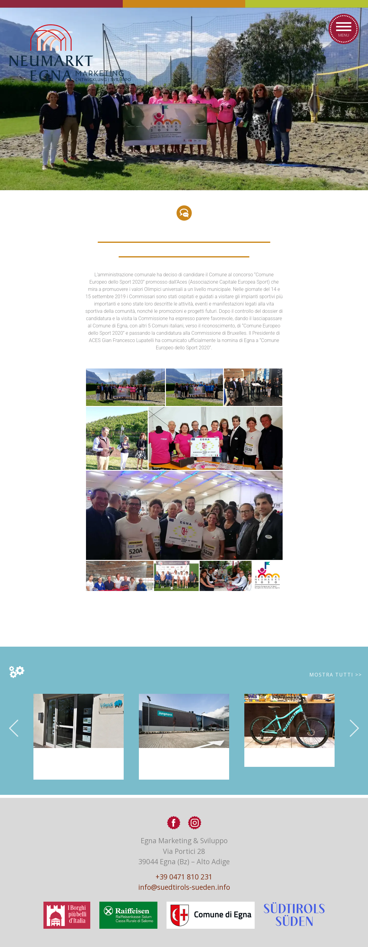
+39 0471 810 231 (184, 877)
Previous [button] (13, 728)
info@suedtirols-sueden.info (184, 887)
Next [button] (354, 728)
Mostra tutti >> (335, 674)
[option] (184, 737)
